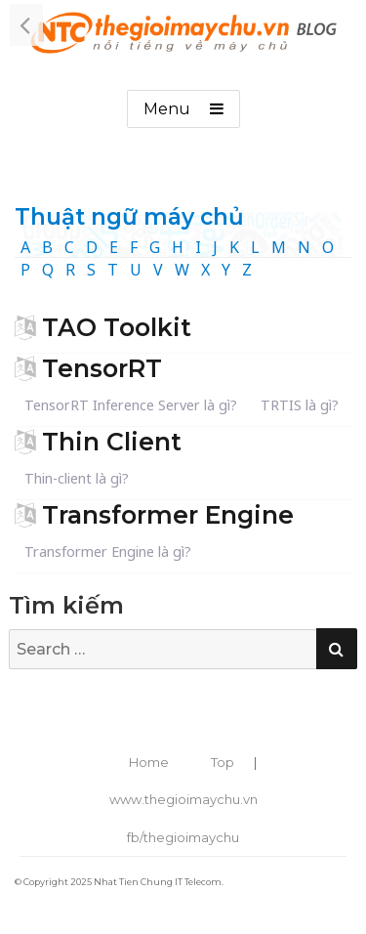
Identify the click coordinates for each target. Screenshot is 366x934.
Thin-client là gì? (76, 478)
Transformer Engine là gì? (107, 551)
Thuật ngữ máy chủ (129, 217)
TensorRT (102, 368)
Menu (166, 109)
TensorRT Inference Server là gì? (130, 405)
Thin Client (112, 441)
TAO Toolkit (116, 327)
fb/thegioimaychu (183, 837)
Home (149, 762)
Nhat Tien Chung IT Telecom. (159, 881)
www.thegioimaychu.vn (183, 799)
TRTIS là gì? (300, 405)
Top (222, 762)
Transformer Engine (168, 515)
